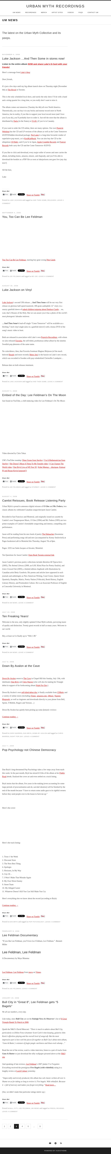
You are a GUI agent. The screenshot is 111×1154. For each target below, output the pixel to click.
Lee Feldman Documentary (20, 935)
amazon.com (42, 696)
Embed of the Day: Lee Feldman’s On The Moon (34, 395)
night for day (16, 736)
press (53, 1108)
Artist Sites (57, 12)
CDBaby (60, 692)
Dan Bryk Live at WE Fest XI (25, 467)
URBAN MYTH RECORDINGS (55, 6)
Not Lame (35, 135)
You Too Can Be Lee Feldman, (14, 260)
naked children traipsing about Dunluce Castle (40, 309)
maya (31, 972)
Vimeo (38, 972)
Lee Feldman (15, 276)
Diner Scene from (32, 460)
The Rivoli (12, 90)
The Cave (27, 678)
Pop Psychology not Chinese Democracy (29, 750)
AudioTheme (61, 1150)
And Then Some (40, 200)
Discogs (61, 1143)
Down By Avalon (9, 678)
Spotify (55, 1143)
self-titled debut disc (29, 692)
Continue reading (10, 717)
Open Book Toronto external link (41, 555)
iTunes (33, 696)
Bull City (13, 1108)
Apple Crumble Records (46, 142)
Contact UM (93, 12)
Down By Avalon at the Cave (21, 665)
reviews (60, 1108)
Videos (71, 12)
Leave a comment (46, 276)
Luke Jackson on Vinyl (17, 289)
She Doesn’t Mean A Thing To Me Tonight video (29, 464)
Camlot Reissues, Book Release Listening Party (33, 500)
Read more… (50, 1085)
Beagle (11, 355)
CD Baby (14, 142)
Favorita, (19, 341)
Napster (58, 696)
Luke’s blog (25, 72)
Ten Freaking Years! (15, 616)
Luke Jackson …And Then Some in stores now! (33, 58)
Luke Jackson (15, 200)
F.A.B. (34, 121)
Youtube (50, 1143)
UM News (17, 12)
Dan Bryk (15, 682)
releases (52, 200)
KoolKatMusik (30, 138)
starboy (36, 487)
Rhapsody (6, 699)
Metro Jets (33, 355)
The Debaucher (48, 534)
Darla (15, 121)
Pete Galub (51, 260)
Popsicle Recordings (49, 337)
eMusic (51, 696)
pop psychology (36, 922)
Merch (44, 12)
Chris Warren (28, 682)
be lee (35, 276)
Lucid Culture (21, 1071)
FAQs (80, 12)
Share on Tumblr (33, 194)
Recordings (30, 12)
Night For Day (41, 685)
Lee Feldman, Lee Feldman (13, 972)
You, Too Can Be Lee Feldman (22, 216)
